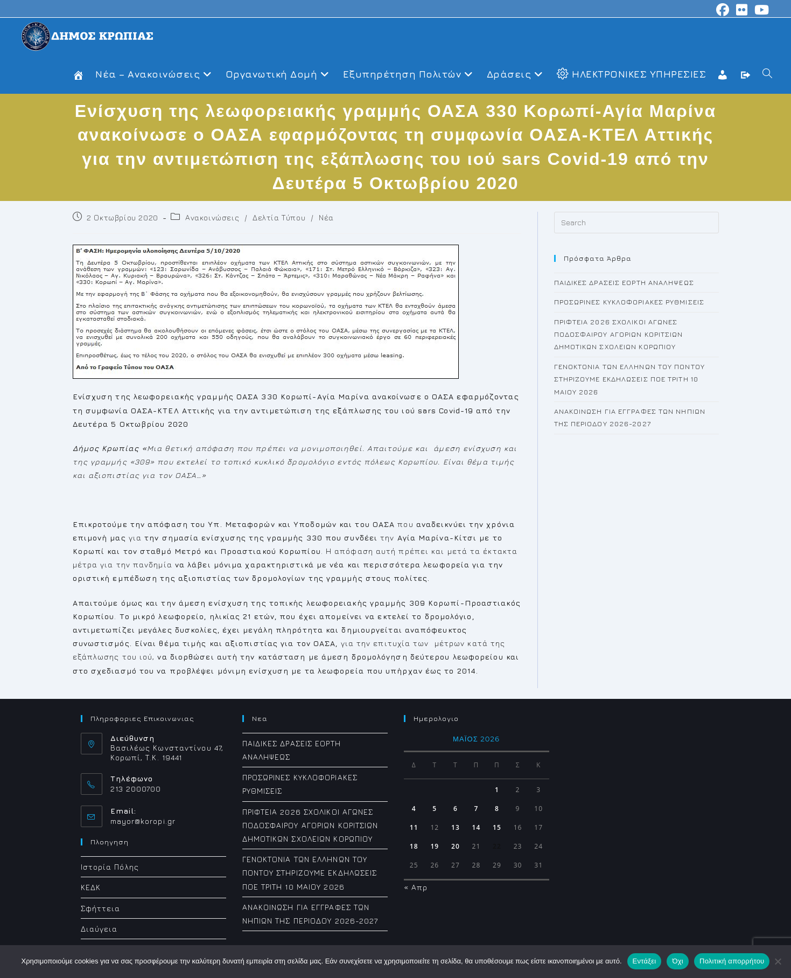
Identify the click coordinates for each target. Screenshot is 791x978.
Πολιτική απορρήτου (731, 961)
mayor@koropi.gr (143, 821)
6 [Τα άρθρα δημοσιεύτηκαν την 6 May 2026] (455, 808)
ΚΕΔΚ (91, 887)
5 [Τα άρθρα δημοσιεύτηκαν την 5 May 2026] (434, 808)
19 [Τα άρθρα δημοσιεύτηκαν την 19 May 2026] (434, 846)
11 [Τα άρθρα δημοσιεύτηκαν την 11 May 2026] (414, 827)
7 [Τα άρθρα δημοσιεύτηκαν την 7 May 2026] (476, 808)
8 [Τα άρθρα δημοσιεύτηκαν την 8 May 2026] (497, 808)
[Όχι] (777, 961)
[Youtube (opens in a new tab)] (760, 9)
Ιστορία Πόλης (110, 866)
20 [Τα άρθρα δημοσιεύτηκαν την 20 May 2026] (455, 846)
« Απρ (416, 887)
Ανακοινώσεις (212, 217)
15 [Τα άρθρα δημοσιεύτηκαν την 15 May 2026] (497, 827)
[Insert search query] (636, 222)
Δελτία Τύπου (279, 217)
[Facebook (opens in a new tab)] (723, 9)
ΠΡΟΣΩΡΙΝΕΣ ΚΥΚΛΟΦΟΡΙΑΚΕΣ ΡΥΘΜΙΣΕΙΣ (629, 301)
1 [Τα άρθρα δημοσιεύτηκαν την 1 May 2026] (497, 789)
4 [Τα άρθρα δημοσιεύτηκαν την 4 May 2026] (414, 808)
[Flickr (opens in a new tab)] (742, 9)
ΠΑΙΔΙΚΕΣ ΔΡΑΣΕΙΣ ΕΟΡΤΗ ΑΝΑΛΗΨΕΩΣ (624, 282)
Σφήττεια (101, 908)
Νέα (326, 217)
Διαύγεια (99, 928)
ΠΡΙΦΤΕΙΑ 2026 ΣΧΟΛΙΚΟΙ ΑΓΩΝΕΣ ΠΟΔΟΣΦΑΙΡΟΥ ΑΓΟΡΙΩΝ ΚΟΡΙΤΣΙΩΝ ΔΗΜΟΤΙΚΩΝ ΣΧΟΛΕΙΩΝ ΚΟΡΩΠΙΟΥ (618, 334)
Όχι (677, 961)
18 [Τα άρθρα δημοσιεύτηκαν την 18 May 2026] (414, 846)
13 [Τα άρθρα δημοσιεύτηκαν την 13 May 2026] (455, 827)
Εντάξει (644, 961)
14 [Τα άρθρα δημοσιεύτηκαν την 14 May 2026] (476, 827)
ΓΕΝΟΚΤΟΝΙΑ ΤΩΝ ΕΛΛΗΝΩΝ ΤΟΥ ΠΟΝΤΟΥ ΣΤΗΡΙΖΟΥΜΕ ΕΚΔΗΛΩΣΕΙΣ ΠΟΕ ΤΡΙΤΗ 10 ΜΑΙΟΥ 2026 (629, 379)
